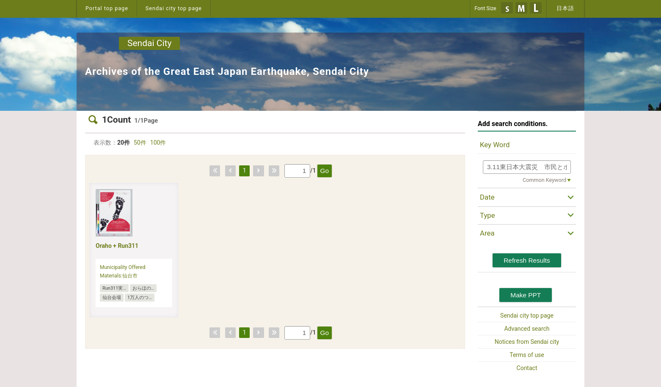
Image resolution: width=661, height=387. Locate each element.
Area (487, 233)
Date (487, 197)
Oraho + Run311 (117, 245)
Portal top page (106, 8)
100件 (158, 142)
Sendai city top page (174, 8)
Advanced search (526, 328)
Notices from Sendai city (527, 341)
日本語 (565, 8)
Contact (527, 368)
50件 (140, 142)
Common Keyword (544, 180)
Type (487, 215)
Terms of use (527, 354)
